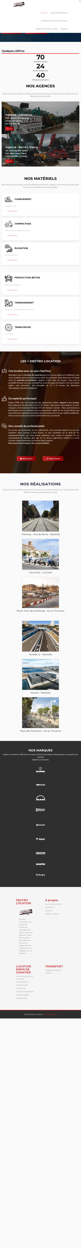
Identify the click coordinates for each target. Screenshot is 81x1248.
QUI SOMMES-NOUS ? (59, 13)
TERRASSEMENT (22, 995)
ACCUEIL (44, 13)
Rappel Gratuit (53, 459)
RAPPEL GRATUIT (52, 914)
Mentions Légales (50, 1014)
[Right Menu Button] (80, 1)
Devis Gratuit (26, 459)
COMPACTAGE (21, 985)
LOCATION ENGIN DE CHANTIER (54, 21)
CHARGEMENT (22, 982)
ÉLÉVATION (20, 988)
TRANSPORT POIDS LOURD (47, 29)
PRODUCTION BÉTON (24, 992)
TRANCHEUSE (21, 998)
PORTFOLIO (50, 907)
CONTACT (64, 29)
